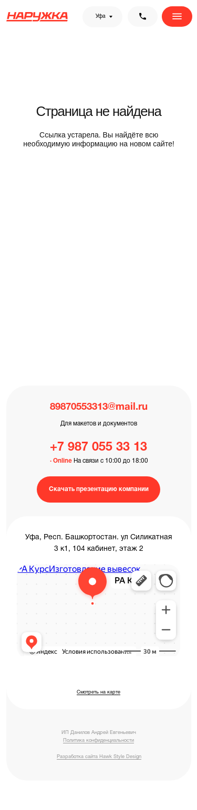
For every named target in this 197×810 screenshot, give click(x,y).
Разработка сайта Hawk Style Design (99, 756)
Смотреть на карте (98, 692)
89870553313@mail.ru (99, 407)
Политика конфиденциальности (98, 740)
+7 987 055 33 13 (98, 447)
